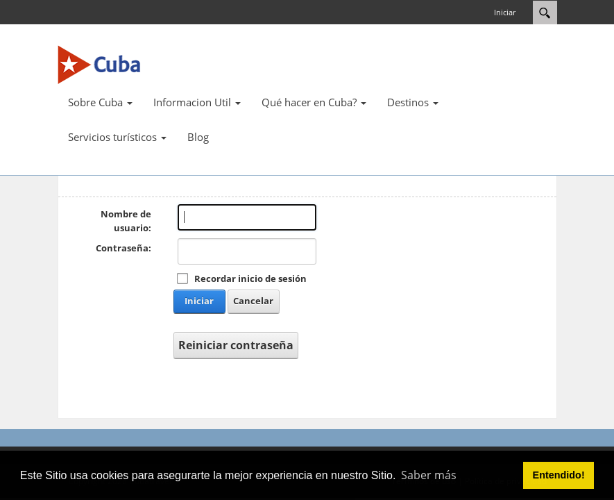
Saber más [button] (429, 475)
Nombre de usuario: (126, 221)
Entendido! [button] (559, 475)
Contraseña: (123, 248)
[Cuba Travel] (99, 64)
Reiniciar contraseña (235, 345)
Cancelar (253, 300)
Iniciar (504, 12)
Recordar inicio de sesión (250, 278)
